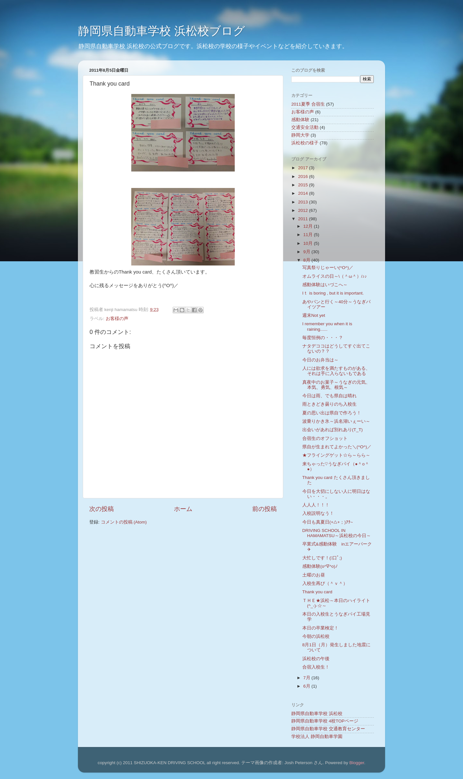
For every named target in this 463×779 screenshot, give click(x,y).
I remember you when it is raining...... (327, 326)
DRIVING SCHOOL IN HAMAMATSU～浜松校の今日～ (336, 533)
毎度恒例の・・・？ (322, 337)
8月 (307, 260)
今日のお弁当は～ (320, 360)
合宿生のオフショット (325, 438)
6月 (307, 686)
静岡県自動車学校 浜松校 (316, 713)
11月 (308, 234)
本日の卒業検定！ (320, 628)
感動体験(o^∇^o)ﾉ (320, 566)
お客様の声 (117, 318)
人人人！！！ (315, 505)
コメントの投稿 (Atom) (124, 522)
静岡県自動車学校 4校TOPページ (324, 721)
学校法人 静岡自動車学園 (316, 736)
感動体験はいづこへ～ (325, 284)
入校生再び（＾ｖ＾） (325, 583)
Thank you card (317, 591)
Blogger (356, 762)
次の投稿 (101, 508)
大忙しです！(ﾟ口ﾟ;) (322, 558)
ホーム (183, 508)
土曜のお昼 (313, 575)
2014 (303, 193)
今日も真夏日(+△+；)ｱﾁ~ (327, 522)
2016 (303, 176)
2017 (303, 167)
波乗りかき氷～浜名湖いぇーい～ (336, 421)
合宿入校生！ (315, 667)
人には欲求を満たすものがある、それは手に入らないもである (336, 371)
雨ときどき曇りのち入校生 (329, 404)
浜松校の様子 (304, 142)
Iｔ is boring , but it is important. (333, 293)
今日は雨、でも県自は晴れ (329, 395)
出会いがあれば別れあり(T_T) (332, 429)
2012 (303, 210)
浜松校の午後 (315, 658)
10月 (308, 243)
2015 (303, 184)
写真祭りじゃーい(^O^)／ (327, 267)
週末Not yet (313, 315)
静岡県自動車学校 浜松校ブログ (161, 30)
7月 (307, 677)
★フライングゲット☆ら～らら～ (336, 455)
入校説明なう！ (318, 513)
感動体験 (300, 119)
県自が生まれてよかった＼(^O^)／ (336, 446)
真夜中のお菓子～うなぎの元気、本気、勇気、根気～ (336, 385)
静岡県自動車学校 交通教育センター (328, 728)
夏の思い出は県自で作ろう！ (331, 412)
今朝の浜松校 (315, 636)
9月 (307, 251)
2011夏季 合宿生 (308, 104)
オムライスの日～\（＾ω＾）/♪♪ (334, 276)
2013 (303, 202)
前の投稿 (264, 508)
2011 (303, 218)
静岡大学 (300, 135)
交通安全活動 (304, 127)
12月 (308, 226)
